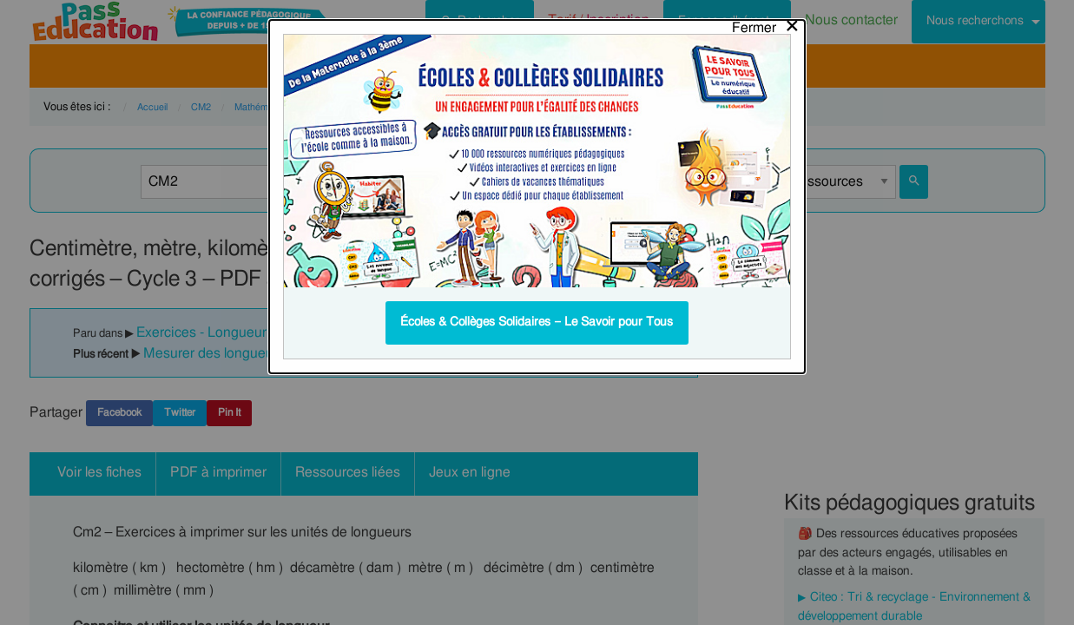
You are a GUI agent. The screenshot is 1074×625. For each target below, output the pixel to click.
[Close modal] (766, 23)
